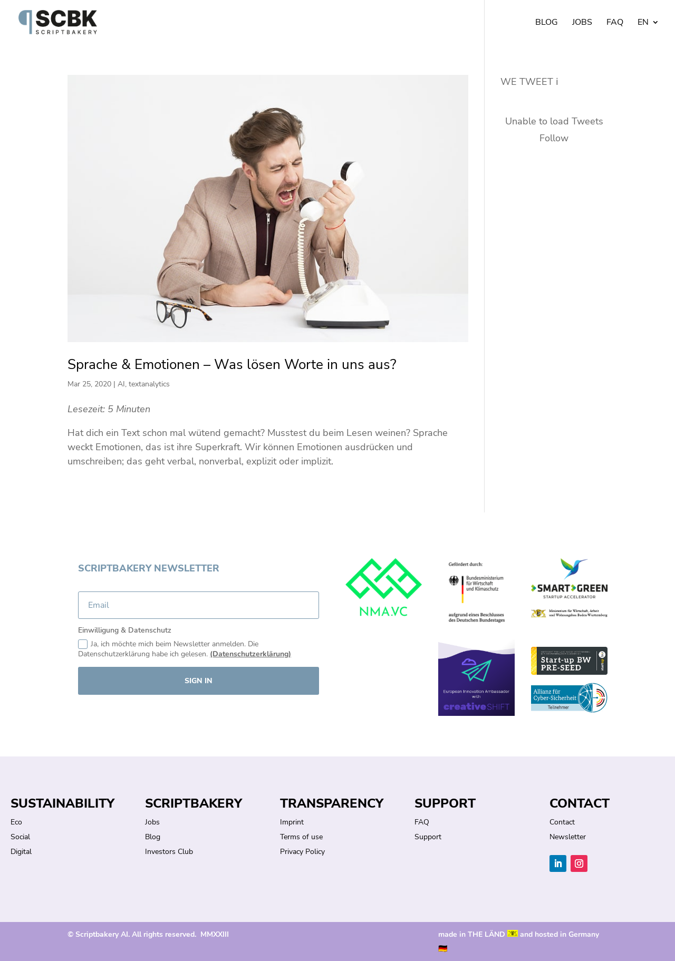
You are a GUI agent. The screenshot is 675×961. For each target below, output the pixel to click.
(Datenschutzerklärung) (250, 654)
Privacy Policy (302, 852)
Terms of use (301, 837)
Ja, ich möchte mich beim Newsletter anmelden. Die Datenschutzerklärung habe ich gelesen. (184, 649)
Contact (562, 822)
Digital (21, 852)
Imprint (292, 822)
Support (427, 837)
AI (121, 384)
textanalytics (149, 384)
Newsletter (567, 837)
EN (643, 23)
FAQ (614, 23)
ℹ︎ (557, 81)
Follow (553, 138)
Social (20, 837)
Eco (16, 822)
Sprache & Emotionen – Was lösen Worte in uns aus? (232, 364)
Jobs (582, 23)
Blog (546, 23)
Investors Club (169, 852)
